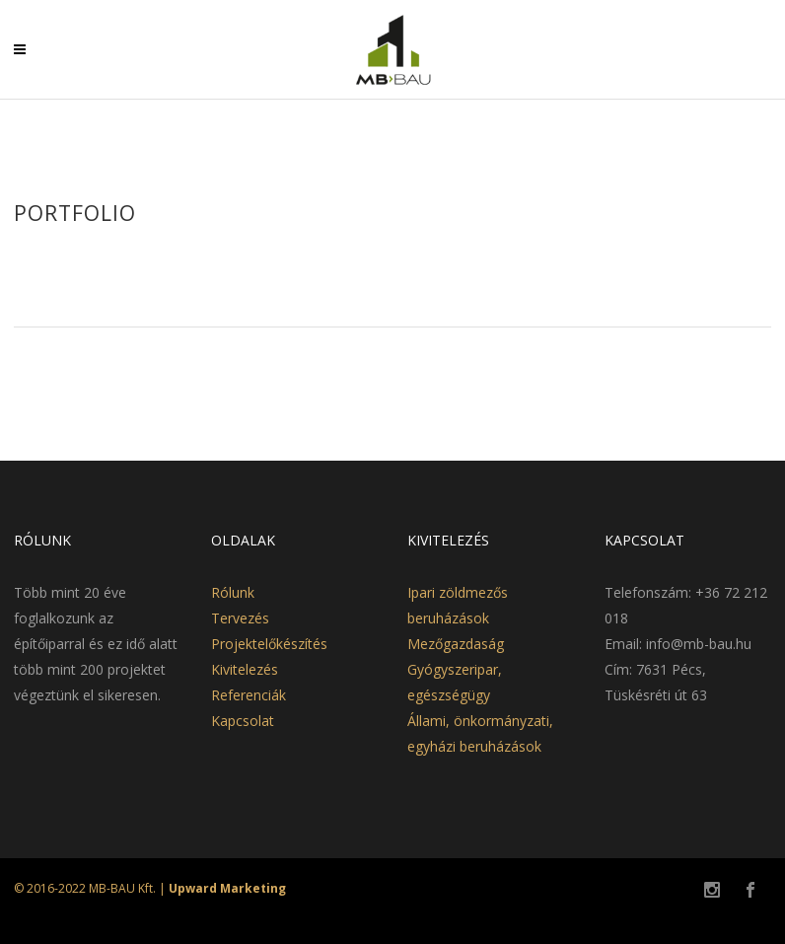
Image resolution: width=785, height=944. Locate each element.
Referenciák (248, 695)
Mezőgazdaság (455, 643)
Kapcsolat (242, 720)
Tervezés (240, 618)
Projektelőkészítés (269, 643)
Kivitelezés (244, 669)
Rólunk (232, 592)
